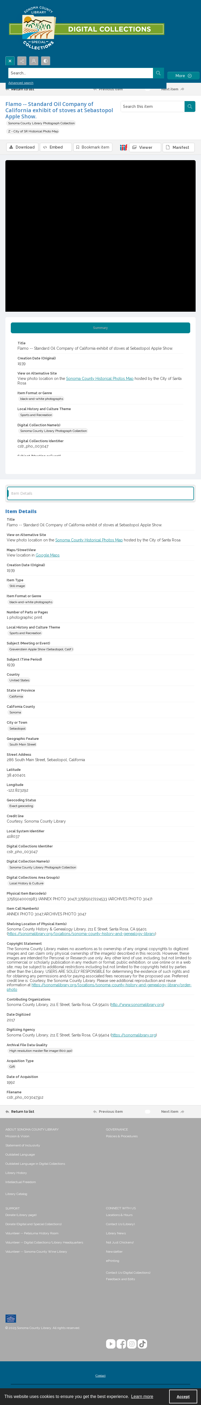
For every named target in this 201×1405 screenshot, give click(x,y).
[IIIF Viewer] (145, 147)
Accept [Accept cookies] (183, 1396)
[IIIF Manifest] (178, 147)
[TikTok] (142, 1344)
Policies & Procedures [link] (122, 1136)
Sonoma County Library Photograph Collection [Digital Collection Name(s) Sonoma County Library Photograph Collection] (53, 431)
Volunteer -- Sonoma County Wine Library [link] (36, 1251)
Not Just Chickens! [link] (120, 1242)
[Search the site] (81, 73)
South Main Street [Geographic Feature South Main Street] (22, 744)
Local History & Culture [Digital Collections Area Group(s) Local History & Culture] (26, 883)
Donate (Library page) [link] (20, 1215)
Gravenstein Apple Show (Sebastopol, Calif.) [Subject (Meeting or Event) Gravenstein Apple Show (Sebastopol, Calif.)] (41, 649)
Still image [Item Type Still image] (17, 586)
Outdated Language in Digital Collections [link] (35, 1164)
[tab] (100, 328)
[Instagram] (132, 1344)
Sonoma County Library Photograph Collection (41, 123)
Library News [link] (116, 1233)
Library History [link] (16, 1173)
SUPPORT (12, 1208)
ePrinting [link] (112, 1261)
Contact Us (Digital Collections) (128, 1273)
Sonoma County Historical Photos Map (100, 378)
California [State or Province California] (16, 696)
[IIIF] (123, 147)
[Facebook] (121, 1344)
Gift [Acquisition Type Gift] (12, 1067)
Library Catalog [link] (16, 1194)
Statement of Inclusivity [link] (22, 1145)
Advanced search (20, 83)
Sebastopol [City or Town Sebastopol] (17, 728)
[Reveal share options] (22, 61)
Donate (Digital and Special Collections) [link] (33, 1224)
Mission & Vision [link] (17, 1136)
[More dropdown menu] (183, 76)
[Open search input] (10, 61)
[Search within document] (190, 106)
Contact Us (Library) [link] (120, 1224)
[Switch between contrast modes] (45, 61)
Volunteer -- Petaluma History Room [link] (32, 1233)
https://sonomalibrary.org (133, 1035)
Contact (100, 1375)
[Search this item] (153, 106)
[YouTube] (110, 1344)
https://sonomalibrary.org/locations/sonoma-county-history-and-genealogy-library (81, 934)
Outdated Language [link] (20, 1154)
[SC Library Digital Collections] (86, 28)
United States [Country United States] (19, 680)
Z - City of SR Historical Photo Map (33, 131)
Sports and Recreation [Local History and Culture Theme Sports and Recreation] (36, 415)
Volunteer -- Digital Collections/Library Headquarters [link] (44, 1242)
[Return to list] (30, 89)
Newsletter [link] (114, 1251)
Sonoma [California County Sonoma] (15, 712)
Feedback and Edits (120, 1279)
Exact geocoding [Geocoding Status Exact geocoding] (21, 806)
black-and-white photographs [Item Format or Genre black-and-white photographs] (41, 399)
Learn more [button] (142, 1396)
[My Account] (33, 61)
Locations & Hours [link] (119, 1215)
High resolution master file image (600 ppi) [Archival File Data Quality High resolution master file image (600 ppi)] (40, 1051)
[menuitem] (53, 1136)
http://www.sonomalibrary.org (137, 1004)
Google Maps (48, 555)
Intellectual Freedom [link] (20, 1182)
